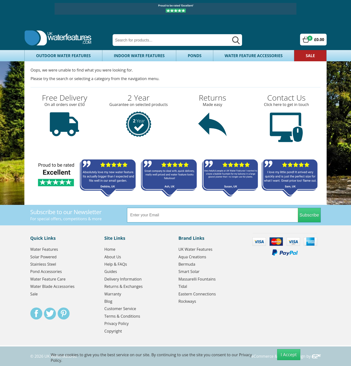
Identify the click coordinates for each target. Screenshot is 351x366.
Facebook (36, 313)
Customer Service (120, 308)
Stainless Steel (43, 264)
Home (109, 249)
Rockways (187, 301)
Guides (110, 271)
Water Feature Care (48, 279)
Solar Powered (43, 257)
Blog (108, 301)
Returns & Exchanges (123, 286)
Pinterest (64, 313)
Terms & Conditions (122, 316)
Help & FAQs (115, 264)
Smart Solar (189, 271)
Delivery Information (123, 279)
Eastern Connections (197, 294)
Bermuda (186, 264)
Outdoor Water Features (63, 55)
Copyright (113, 331)
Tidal (182, 286)
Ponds (194, 55)
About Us (112, 257)
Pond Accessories (46, 271)
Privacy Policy (116, 323)
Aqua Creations (192, 257)
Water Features (44, 249)
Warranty (112, 294)
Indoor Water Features (139, 55)
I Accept (289, 354)
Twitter (50, 313)
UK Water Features (195, 249)
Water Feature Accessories (254, 55)
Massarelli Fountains (197, 279)
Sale (310, 55)
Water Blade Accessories (52, 286)
